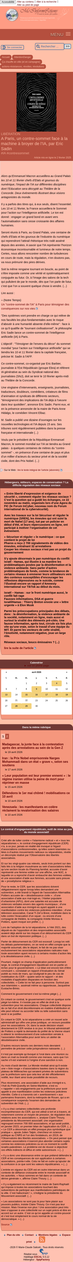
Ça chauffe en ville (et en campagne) (21, 61)
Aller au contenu (25, 1)
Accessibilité (8, 2)
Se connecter (14, 47)
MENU (56, 34)
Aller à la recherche (46, 1)
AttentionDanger (22, 57)
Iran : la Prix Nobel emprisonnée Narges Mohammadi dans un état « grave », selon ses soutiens (35, 761)
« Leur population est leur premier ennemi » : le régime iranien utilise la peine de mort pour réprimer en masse (36, 779)
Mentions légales (47, 1235)
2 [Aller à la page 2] (7, 736)
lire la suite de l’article (18, 648)
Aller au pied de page (28, 5)
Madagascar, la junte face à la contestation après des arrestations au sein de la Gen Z (32, 746)
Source (5, 1224)
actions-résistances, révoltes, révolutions (23, 66)
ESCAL (38, 1257)
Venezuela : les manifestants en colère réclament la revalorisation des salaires (30, 808)
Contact (28, 1235)
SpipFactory (43, 1259)
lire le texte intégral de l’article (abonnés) (38, 470)
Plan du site (12, 1235)
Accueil (6, 57)
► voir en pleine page (36, 665)
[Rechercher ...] (49, 46)
